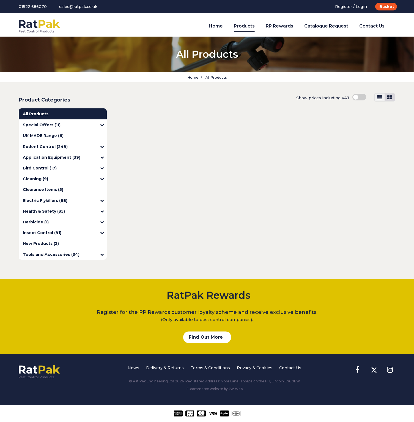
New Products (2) (41, 243)
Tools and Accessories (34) (63, 254)
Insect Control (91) (63, 232)
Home (216, 26)
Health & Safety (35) (63, 211)
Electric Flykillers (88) (63, 200)
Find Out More (206, 337)
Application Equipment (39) (63, 157)
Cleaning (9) (63, 179)
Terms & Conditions (210, 367)
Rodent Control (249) (63, 146)
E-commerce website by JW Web (215, 389)
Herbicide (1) (63, 222)
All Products (216, 77)
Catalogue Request (326, 26)
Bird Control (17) (63, 168)
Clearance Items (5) (43, 189)
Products (244, 26)
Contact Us (372, 26)
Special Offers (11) (63, 125)
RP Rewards (279, 26)
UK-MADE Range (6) (43, 135)
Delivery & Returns (165, 367)
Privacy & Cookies (254, 367)
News (133, 367)
